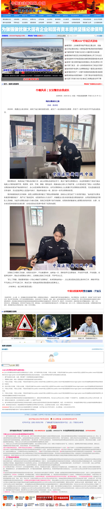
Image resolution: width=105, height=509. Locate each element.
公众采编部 (34, 414)
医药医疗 (49, 22)
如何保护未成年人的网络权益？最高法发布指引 (85, 69)
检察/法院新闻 (14, 84)
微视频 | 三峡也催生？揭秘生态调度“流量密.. (60, 75)
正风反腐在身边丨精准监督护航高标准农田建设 (85, 49)
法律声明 (40, 414)
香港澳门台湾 (87, 22)
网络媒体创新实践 (53, 339)
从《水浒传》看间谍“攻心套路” (12, 75)
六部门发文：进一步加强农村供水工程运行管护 (85, 65)
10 (46, 73)
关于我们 (27, 414)
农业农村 (66, 22)
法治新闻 (25, 22)
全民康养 (41, 22)
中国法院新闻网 (82, 96)
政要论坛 (33, 19)
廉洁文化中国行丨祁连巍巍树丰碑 (34, 75)
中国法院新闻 (87, 19)
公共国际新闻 (98, 22)
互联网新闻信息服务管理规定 (35, 377)
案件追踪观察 (7, 22)
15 (60, 73)
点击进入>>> (41, 36)
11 (49, 73)
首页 (5, 84)
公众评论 (49, 19)
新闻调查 (58, 19)
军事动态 (16, 22)
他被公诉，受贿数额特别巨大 (88, 339)
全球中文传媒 (18, 6)
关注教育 (66, 19)
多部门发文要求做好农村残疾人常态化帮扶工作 (85, 62)
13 (55, 73)
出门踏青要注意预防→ (19, 339)
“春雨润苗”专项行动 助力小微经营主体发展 (83, 52)
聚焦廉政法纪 (7, 19)
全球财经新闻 (76, 22)
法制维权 (16, 19)
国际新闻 (33, 22)
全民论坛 (25, 19)
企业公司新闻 (98, 19)
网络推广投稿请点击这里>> (93, 84)
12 (52, 73)
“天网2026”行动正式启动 (84, 41)
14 (57, 73)
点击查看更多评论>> (98, 349)
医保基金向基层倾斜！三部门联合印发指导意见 (85, 75)
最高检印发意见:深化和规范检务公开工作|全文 (84, 55)
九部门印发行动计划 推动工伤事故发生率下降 (84, 79)
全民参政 (41, 19)
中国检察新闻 (76, 19)
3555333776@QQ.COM (17, 36)
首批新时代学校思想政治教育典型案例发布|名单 (85, 59)
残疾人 (58, 22)
